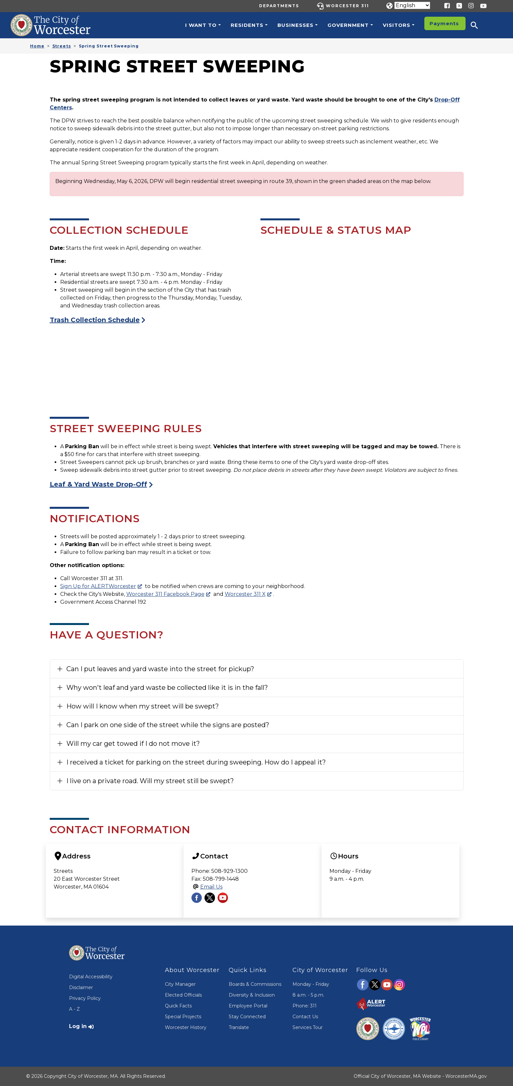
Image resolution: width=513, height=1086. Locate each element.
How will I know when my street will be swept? (142, 706)
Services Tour (307, 1027)
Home (37, 46)
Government (348, 25)
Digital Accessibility (91, 977)
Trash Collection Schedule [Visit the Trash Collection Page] (95, 320)
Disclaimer (81, 987)
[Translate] (412, 5)
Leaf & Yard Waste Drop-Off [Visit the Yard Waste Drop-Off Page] (98, 484)
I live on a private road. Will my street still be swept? (150, 781)
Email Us (211, 887)
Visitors (396, 25)
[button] (478, 25)
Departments (279, 5)
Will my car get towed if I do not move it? (133, 743)
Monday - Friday (310, 984)
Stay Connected (247, 1017)
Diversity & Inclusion (252, 995)
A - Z (74, 1009)
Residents (247, 25)
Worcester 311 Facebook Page (165, 594)
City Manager (180, 984)
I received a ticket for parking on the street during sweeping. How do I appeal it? (196, 762)
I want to (201, 25)
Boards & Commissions (255, 984)
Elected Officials (183, 995)
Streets (61, 46)
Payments (444, 23)
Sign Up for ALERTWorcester (98, 586)
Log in (78, 1026)
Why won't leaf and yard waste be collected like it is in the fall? (167, 687)
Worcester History (185, 1027)
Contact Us (305, 1017)
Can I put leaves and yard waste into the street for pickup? (160, 669)
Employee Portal (248, 1006)
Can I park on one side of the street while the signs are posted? (167, 725)
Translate (239, 1027)
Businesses (295, 25)
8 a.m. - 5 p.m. (308, 995)
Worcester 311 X (245, 594)
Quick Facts (178, 1006)
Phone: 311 (304, 1006)
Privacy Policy (85, 998)
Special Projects (183, 1017)
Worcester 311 (347, 5)
